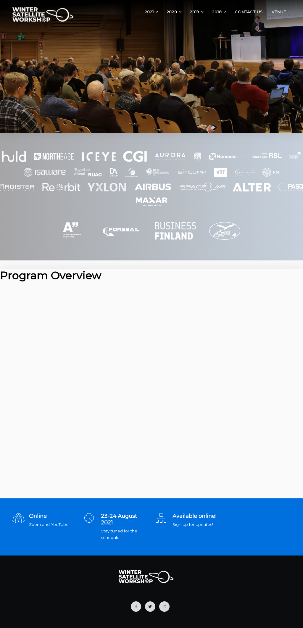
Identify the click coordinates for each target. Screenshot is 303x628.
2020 (172, 11)
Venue (279, 11)
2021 (149, 11)
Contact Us (249, 11)
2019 (194, 11)
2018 (217, 11)
